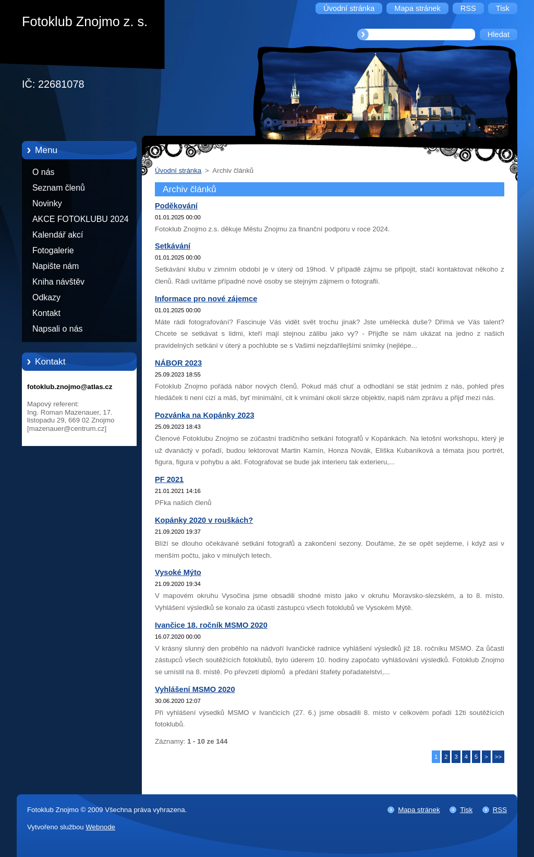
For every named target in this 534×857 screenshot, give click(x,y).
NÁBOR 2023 (178, 363)
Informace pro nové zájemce (206, 299)
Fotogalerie (53, 250)
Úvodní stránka (178, 170)
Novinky (47, 203)
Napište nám (55, 266)
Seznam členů (58, 187)
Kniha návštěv (58, 281)
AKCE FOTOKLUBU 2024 (80, 219)
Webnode (100, 827)
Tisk (466, 810)
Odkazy (46, 297)
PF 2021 (169, 479)
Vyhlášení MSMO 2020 (195, 689)
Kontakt (46, 313)
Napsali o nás (57, 328)
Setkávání (172, 246)
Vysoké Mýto (178, 572)
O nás (43, 172)
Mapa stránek (419, 810)
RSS (500, 810)
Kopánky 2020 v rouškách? (204, 520)
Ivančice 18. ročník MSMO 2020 (211, 625)
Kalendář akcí (57, 234)
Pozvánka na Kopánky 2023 (204, 415)
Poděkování (176, 206)
